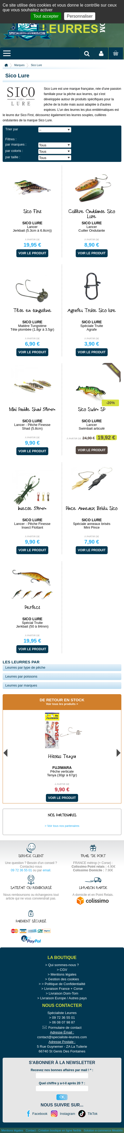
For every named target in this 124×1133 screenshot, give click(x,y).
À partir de (32, 239)
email (46, 870)
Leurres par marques (21, 685)
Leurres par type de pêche (25, 667)
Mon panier (115, 58)
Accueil (6, 65)
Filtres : (11, 139)
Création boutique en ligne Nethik (59, 1130)
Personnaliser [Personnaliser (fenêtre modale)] (80, 16)
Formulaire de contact (65, 1028)
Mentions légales (64, 974)
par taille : (12, 157)
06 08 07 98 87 (63, 1022)
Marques (19, 65)
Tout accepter (46, 16)
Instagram (67, 1114)
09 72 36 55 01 (21, 870)
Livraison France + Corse (63, 989)
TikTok (92, 1114)
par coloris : (14, 151)
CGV (63, 970)
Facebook (39, 1114)
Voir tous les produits (60, 703)
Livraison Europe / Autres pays (63, 998)
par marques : (15, 144)
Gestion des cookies (63, 979)
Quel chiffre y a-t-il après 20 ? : (62, 1083)
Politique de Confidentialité (65, 984)
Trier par (11, 129)
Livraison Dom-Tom (63, 993)
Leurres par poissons (21, 676)
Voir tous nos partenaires (63, 825)
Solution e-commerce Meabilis (103, 1130)
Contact (31, 1130)
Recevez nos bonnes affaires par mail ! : (62, 1070)
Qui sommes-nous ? (63, 965)
